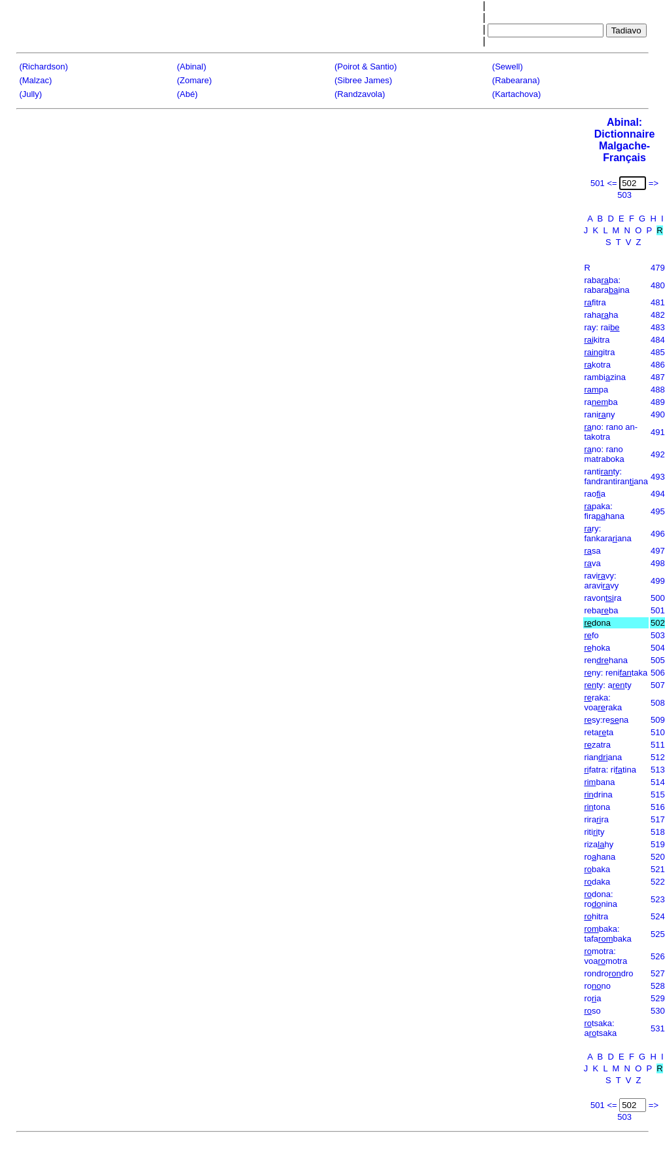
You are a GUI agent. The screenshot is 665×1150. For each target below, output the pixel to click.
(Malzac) (35, 80)
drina (598, 794)
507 (658, 685)
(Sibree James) (363, 80)
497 (658, 551)
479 (658, 268)
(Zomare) (194, 80)
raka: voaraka (603, 702)
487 (658, 377)
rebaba (601, 610)
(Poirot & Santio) (365, 66)
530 (658, 1011)
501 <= (603, 183)
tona (597, 807)
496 (658, 534)
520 (658, 857)
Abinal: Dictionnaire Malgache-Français (624, 140)
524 (658, 916)
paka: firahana (604, 511)
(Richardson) (43, 66)
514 (658, 782)
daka (597, 882)
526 (658, 956)
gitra (599, 352)
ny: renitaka (615, 673)
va (592, 563)
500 (658, 598)
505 (658, 660)
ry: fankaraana (607, 533)
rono (597, 986)
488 (658, 389)
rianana (603, 757)
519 (658, 844)
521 (658, 869)
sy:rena (606, 720)
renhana (606, 660)
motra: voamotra (605, 956)
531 (658, 1028)
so (592, 1011)
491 (658, 432)
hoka (597, 648)
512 (658, 757)
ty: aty (607, 685)
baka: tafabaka (607, 934)
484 (658, 340)
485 (658, 352)
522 (658, 882)
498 (658, 563)
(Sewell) (507, 66)
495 (658, 511)
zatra (597, 745)
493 (658, 477)
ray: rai (601, 327)
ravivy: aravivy (601, 580)
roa (592, 998)
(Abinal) (191, 66)
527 (658, 973)
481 (658, 302)
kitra (596, 340)
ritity (594, 832)
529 (658, 998)
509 (658, 720)
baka (597, 869)
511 (658, 745)
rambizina (605, 377)
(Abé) (187, 94)
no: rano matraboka (604, 454)
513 (658, 770)
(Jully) (30, 94)
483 (658, 327)
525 (658, 934)
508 (658, 703)
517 (658, 819)
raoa (594, 494)
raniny (599, 414)
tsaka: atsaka (600, 1028)
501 (658, 610)
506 (658, 673)
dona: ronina (600, 899)
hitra (596, 916)
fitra (594, 302)
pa (596, 389)
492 (658, 454)
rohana (599, 857)
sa (592, 551)
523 (658, 899)
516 (658, 807)
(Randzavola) (359, 94)
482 (658, 315)
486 (658, 365)
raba (600, 402)
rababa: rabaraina (606, 285)
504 (658, 648)
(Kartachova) (516, 94)
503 (658, 635)
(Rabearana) (516, 80)
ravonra (602, 598)
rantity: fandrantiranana (616, 476)
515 (658, 794)
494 (658, 494)
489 (658, 402)
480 (658, 285)
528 (658, 986)
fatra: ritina (610, 770)
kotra (597, 365)
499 (658, 581)
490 (658, 414)
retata (598, 732)
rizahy (598, 844)
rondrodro (608, 973)
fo (591, 635)
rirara (596, 819)
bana (599, 782)
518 (658, 832)
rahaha (601, 315)
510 (658, 732)
